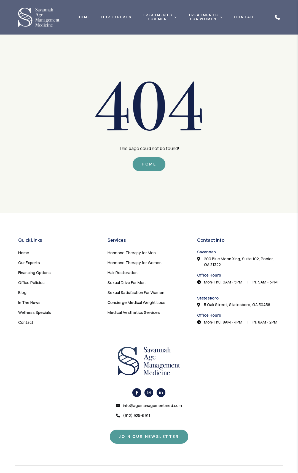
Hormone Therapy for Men (132, 252)
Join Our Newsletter (149, 436)
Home (83, 17)
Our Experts (116, 17)
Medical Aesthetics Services (134, 312)
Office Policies (31, 282)
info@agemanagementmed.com (152, 405)
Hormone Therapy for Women (135, 262)
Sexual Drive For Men (127, 282)
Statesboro (208, 298)
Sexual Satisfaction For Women (136, 292)
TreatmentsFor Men (157, 17)
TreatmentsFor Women (203, 17)
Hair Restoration (123, 272)
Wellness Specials (34, 312)
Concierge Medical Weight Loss (136, 302)
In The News (29, 302)
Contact (245, 17)
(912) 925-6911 (136, 415)
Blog (22, 292)
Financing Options (34, 272)
